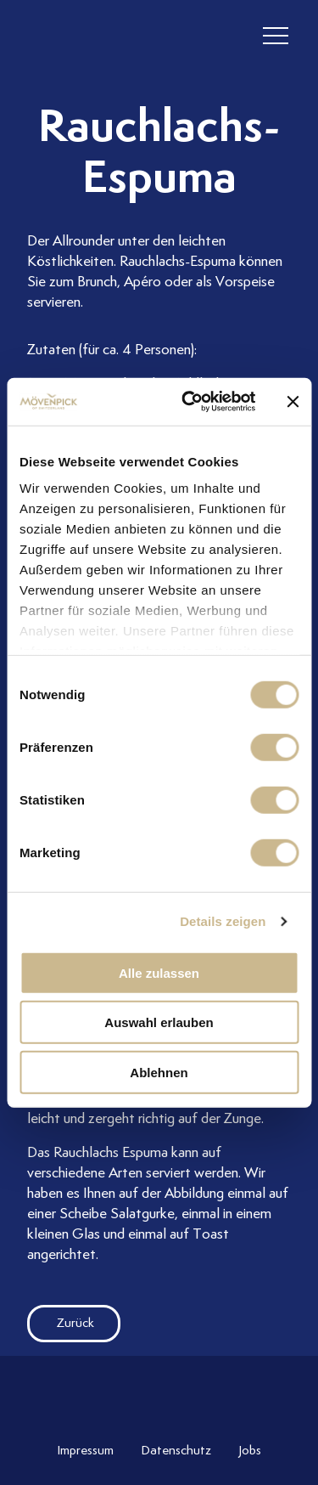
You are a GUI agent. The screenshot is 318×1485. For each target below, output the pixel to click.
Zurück (60, 1322)
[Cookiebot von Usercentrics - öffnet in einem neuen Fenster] (189, 402)
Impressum (85, 1450)
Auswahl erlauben (158, 1022)
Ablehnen (158, 1071)
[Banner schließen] (292, 402)
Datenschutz (176, 1450)
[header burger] (275, 36)
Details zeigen (222, 921)
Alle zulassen (159, 972)
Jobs (249, 1450)
